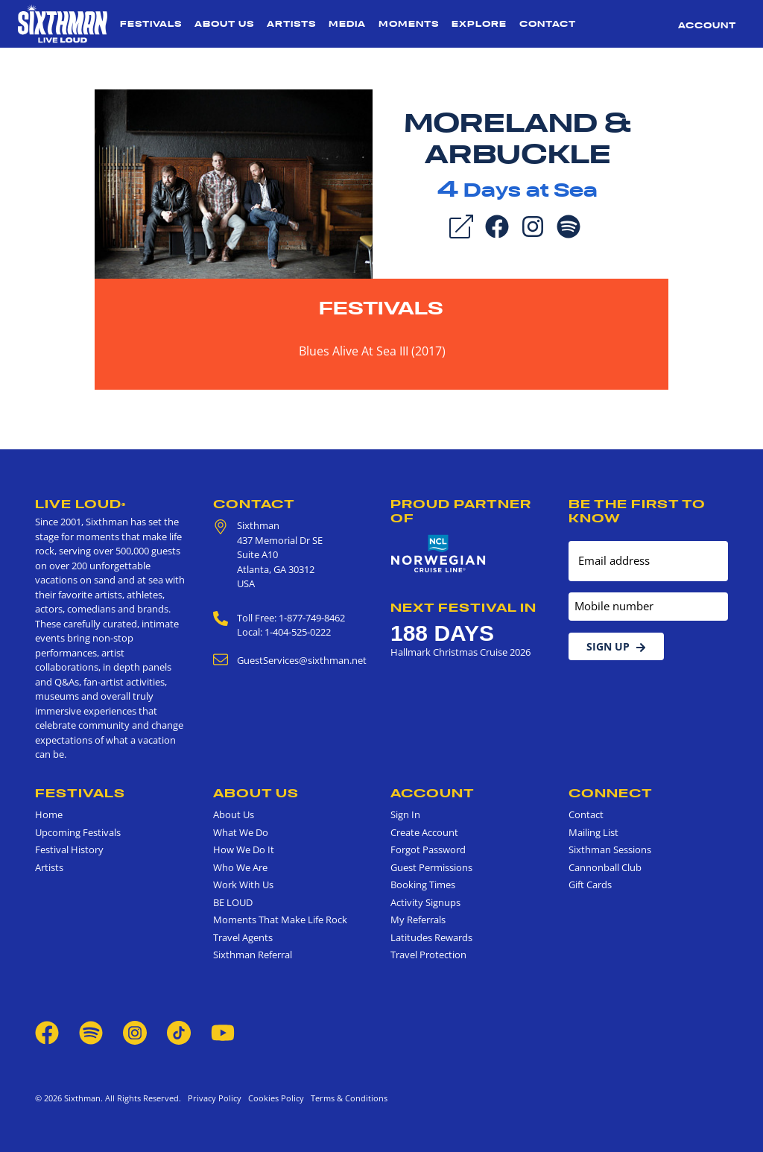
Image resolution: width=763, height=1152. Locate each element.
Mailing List (593, 832)
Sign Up (616, 646)
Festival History (69, 849)
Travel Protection (428, 954)
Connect (611, 792)
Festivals (151, 24)
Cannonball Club (605, 867)
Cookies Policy (274, 1098)
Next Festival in (463, 607)
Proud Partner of (460, 510)
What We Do (240, 832)
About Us (224, 24)
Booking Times (422, 884)
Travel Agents (243, 937)
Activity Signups (425, 902)
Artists (291, 24)
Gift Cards (590, 884)
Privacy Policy (214, 1098)
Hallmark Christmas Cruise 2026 (460, 652)
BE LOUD (233, 902)
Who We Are (240, 867)
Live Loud (80, 503)
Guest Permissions (431, 867)
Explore (479, 24)
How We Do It (243, 849)
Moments (409, 24)
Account (707, 25)
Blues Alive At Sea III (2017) (372, 351)
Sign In (405, 814)
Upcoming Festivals (78, 832)
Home (49, 814)
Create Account (424, 832)
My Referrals (418, 919)
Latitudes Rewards (431, 937)
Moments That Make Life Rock (280, 919)
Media (347, 24)
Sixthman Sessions (610, 849)
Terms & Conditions (346, 1098)
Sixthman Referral (252, 954)
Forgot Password (428, 849)
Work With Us (243, 884)
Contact (547, 24)
